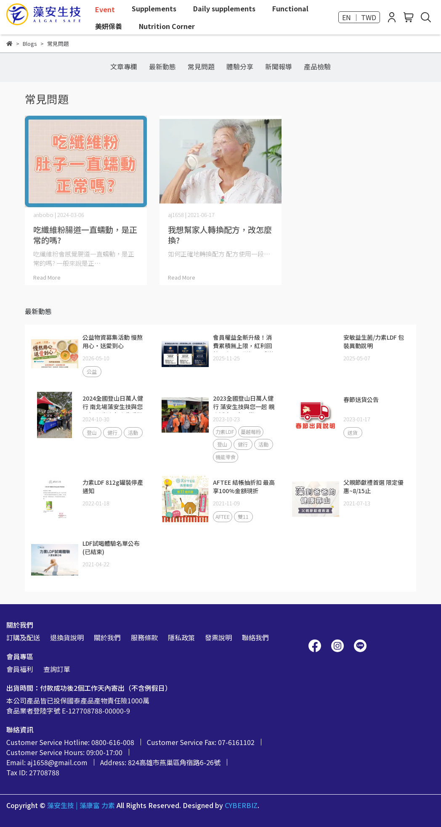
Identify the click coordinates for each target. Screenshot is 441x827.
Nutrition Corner (167, 26)
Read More (47, 277)
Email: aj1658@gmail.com (47, 762)
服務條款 (144, 637)
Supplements (154, 8)
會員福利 (19, 669)
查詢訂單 (56, 669)
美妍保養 (108, 26)
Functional (290, 8)
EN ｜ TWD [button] (359, 17)
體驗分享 (239, 66)
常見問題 (201, 66)
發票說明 (218, 637)
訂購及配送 (23, 637)
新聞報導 (278, 66)
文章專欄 (123, 66)
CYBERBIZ (241, 805)
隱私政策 (181, 637)
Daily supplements (224, 8)
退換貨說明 (67, 637)
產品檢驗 (317, 66)
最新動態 (162, 66)
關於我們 (107, 637)
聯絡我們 (255, 637)
